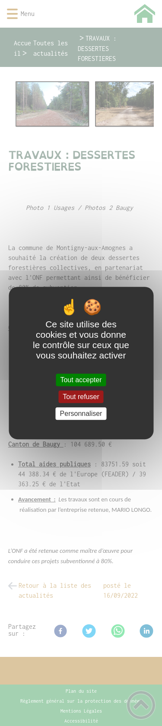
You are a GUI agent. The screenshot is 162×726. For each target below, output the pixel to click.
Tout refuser (81, 396)
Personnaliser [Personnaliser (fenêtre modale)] (81, 413)
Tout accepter (81, 380)
